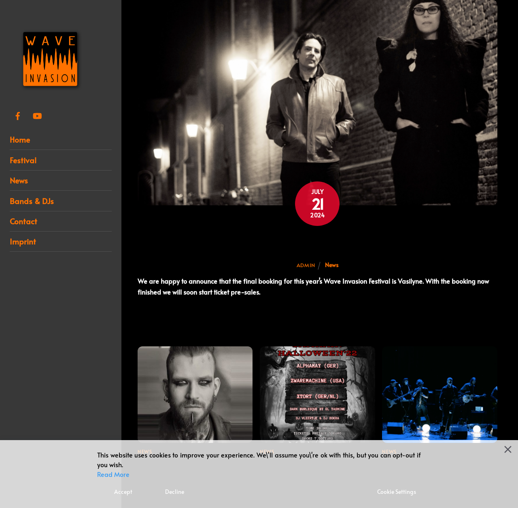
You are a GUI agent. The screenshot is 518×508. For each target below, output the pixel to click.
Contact (23, 221)
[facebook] (18, 113)
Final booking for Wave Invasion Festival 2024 (317, 243)
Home (20, 139)
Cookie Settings (396, 491)
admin (306, 265)
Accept (123, 491)
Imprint (23, 241)
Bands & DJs (32, 201)
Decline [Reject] (174, 491)
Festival (23, 160)
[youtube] (37, 113)
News (19, 180)
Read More (113, 474)
